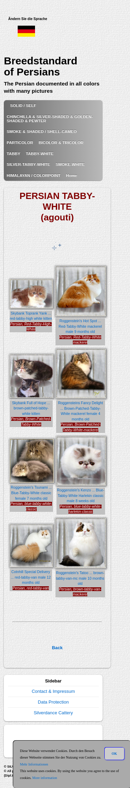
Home (71, 175)
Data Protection (53, 702)
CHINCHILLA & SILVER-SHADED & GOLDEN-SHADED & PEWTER (50, 118)
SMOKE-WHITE (70, 164)
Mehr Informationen (34, 764)
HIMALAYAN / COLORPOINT (33, 175)
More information (44, 778)
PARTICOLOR (20, 142)
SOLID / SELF (23, 105)
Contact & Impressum (53, 691)
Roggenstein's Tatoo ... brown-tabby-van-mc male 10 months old (80, 578)
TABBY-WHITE (40, 153)
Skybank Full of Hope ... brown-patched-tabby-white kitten (31, 408)
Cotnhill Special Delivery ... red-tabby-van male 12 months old (31, 577)
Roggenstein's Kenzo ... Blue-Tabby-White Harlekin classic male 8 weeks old (80, 495)
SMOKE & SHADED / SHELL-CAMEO (42, 131)
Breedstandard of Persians (40, 66)
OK (114, 753)
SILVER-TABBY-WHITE (28, 164)
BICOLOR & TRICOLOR (61, 142)
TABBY (13, 153)
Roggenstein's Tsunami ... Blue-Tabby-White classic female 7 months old (31, 493)
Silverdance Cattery (53, 712)
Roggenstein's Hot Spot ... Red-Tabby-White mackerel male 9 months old (80, 326)
